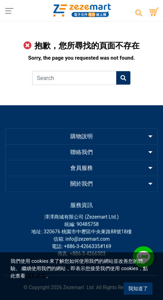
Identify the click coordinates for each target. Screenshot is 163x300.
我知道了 (138, 288)
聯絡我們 (81, 152)
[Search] (74, 78)
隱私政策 (36, 276)
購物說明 (81, 136)
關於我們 (81, 183)
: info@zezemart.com (86, 239)
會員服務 (81, 168)
